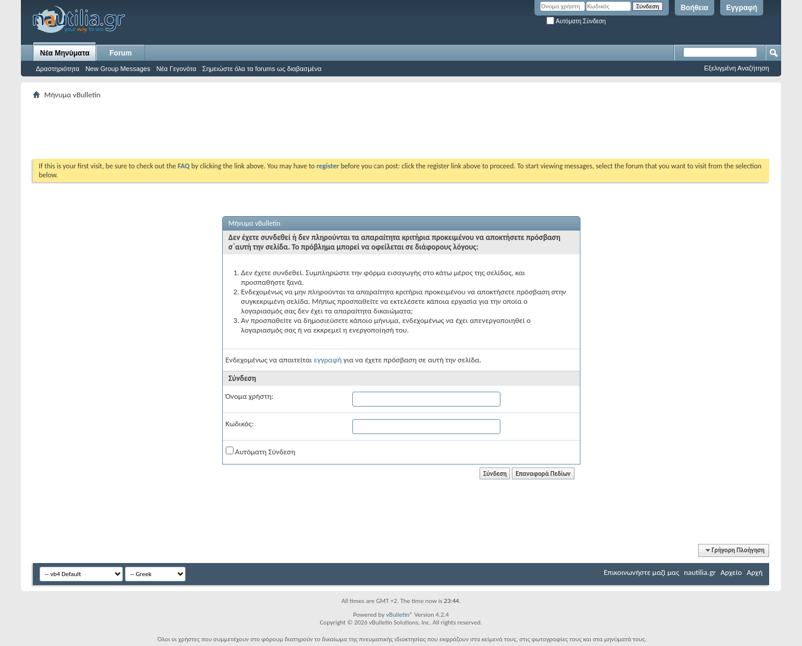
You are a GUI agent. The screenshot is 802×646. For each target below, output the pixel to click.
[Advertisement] (250, 129)
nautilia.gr (699, 572)
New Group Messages (117, 68)
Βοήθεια (694, 8)
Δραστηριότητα (57, 68)
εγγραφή (328, 359)
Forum (120, 53)
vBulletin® (399, 615)
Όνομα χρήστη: (250, 396)
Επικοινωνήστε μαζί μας (641, 572)
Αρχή (754, 572)
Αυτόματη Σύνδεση (576, 21)
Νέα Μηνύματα (65, 53)
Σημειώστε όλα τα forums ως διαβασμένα (262, 68)
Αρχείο (731, 572)
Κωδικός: (240, 423)
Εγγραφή (741, 8)
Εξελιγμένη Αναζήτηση (736, 68)
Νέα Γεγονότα (176, 68)
